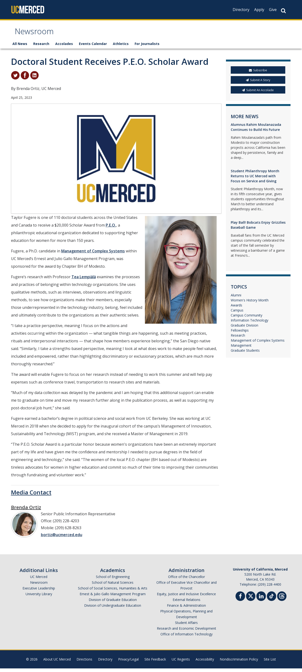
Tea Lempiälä (83, 280)
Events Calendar (93, 47)
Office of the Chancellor (186, 580)
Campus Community (246, 319)
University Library (39, 597)
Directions (84, 663)
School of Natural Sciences (112, 586)
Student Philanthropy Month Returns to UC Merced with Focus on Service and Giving (255, 179)
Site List (270, 663)
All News (19, 47)
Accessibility (205, 663)
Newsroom (37, 34)
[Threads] (282, 599)
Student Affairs (186, 626)
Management (241, 349)
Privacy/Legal (128, 663)
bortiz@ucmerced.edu (61, 538)
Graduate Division (244, 329)
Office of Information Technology (186, 637)
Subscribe (258, 74)
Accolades (64, 47)
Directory (241, 9)
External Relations (186, 603)
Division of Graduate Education (113, 603)
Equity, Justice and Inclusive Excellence (186, 597)
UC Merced (38, 580)
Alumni (236, 298)
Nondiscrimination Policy (239, 663)
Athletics (121, 47)
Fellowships (240, 334)
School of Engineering (113, 580)
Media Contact (31, 496)
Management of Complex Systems (93, 254)
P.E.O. (111, 228)
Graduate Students (245, 354)
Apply (259, 9)
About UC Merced (57, 663)
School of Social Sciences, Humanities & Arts (112, 591)
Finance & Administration (186, 609)
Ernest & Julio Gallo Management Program (113, 597)
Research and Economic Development (186, 632)
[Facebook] (240, 600)
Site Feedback (155, 663)
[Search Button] (283, 10)
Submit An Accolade (258, 93)
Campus (237, 313)
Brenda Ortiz (26, 511)
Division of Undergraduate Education (112, 609)
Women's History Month (250, 303)
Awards (236, 308)
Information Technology (249, 324)
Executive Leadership (38, 591)
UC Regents (181, 663)
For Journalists (147, 47)
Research (41, 47)
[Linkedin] (261, 600)
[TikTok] (271, 599)
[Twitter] (250, 599)
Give (273, 9)
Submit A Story (258, 84)
